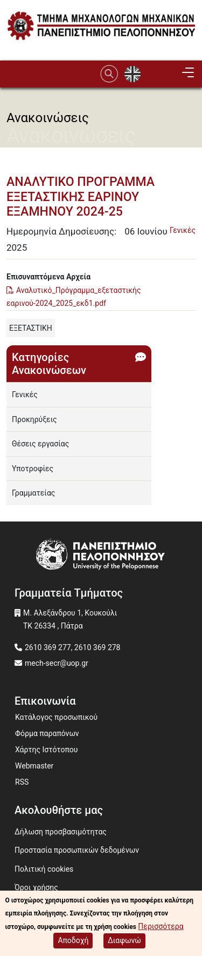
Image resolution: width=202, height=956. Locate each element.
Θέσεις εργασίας (40, 443)
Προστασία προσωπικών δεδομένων (77, 850)
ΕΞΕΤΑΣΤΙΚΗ (30, 328)
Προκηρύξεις (34, 419)
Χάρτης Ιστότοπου (46, 749)
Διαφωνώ (124, 942)
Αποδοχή (73, 942)
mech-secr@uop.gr (56, 663)
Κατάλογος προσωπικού (56, 717)
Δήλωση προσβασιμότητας (61, 831)
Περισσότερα (160, 927)
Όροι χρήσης (36, 887)
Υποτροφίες (32, 468)
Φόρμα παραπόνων (47, 733)
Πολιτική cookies (44, 869)
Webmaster (34, 765)
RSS (22, 782)
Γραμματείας (33, 493)
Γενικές (183, 230)
